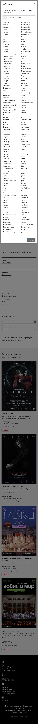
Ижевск (5, 117)
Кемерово (6, 144)
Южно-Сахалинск (27, 224)
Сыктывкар (24, 154)
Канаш (5, 139)
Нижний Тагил (25, 22)
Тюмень (23, 183)
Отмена (31, 240)
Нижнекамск (7, 229)
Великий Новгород (9, 54)
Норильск (24, 37)
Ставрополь (25, 142)
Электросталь (25, 220)
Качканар (6, 142)
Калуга (5, 137)
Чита (22, 215)
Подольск (24, 76)
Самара (23, 100)
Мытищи (6, 212)
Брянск (5, 42)
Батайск (5, 34)
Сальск (23, 98)
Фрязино (24, 195)
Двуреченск (7, 88)
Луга (4, 190)
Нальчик (5, 217)
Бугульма (6, 44)
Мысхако (6, 210)
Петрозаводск (26, 68)
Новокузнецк (25, 25)
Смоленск (24, 132)
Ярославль (24, 232)
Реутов (23, 88)
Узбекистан (7, 12)
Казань (5, 132)
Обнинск (23, 39)
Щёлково (24, 217)
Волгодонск (7, 71)
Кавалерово (7, 129)
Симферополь (25, 129)
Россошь (24, 90)
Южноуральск (25, 227)
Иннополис (6, 120)
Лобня (5, 188)
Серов (23, 122)
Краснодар (6, 166)
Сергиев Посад (26, 120)
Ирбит (5, 122)
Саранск (23, 105)
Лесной (5, 183)
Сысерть (23, 156)
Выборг (5, 81)
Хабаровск (24, 198)
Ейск (4, 90)
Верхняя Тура (7, 59)
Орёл (22, 54)
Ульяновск (24, 185)
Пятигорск (24, 86)
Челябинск (24, 205)
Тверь (23, 166)
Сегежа (23, 117)
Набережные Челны (9, 215)
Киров (5, 151)
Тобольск (24, 168)
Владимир (6, 66)
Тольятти (24, 171)
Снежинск (24, 134)
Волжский (6, 73)
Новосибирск (25, 29)
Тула (22, 181)
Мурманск (6, 207)
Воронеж (6, 78)
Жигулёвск (6, 95)
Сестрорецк (25, 127)
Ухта (22, 193)
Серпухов (24, 125)
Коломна (6, 159)
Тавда (23, 159)
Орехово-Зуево (26, 51)
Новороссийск (26, 27)
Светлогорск (25, 112)
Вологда (6, 76)
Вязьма (5, 83)
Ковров (5, 156)
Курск (4, 176)
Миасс (5, 200)
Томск (23, 173)
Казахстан (21, 10)
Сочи (22, 139)
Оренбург (24, 49)
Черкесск (24, 210)
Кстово (5, 173)
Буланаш (6, 49)
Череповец (24, 207)
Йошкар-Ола (7, 127)
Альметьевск (7, 22)
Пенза (23, 61)
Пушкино (24, 83)
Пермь (23, 66)
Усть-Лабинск (25, 188)
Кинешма (6, 149)
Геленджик (6, 86)
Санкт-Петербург (27, 103)
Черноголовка (25, 212)
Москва (5, 205)
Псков (23, 81)
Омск (22, 44)
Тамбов (23, 164)
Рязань (23, 95)
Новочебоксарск (26, 32)
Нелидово (6, 222)
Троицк (23, 176)
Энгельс (23, 222)
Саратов (23, 107)
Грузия (13, 10)
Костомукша (7, 161)
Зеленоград (7, 112)
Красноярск (7, 171)
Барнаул (5, 32)
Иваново (6, 115)
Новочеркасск (25, 34)
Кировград (6, 154)
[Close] (34, 4)
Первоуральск (25, 64)
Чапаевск (24, 200)
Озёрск (23, 42)
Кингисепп (6, 146)
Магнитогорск (7, 193)
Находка (6, 220)
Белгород (6, 37)
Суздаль (23, 149)
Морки (5, 203)
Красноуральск (8, 168)
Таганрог (24, 161)
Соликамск (24, 137)
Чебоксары (24, 203)
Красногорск (7, 164)
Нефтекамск (7, 224)
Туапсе (23, 178)
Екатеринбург (7, 93)
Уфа (22, 190)
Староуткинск (25, 144)
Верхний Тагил (8, 56)
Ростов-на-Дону (26, 93)
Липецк (5, 185)
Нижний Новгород (9, 232)
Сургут (23, 151)
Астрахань (6, 29)
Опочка (23, 47)
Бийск (4, 39)
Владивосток (7, 61)
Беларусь (6, 10)
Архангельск (7, 27)
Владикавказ (7, 64)
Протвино (24, 78)
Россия (29, 10)
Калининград (7, 134)
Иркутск (5, 125)
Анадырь (6, 25)
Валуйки (5, 51)
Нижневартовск (8, 227)
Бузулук (5, 47)
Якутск (23, 229)
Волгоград (6, 68)
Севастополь (25, 115)
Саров (23, 110)
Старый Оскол (25, 146)
